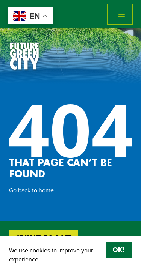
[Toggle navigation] (120, 14)
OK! (118, 250)
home (46, 190)
